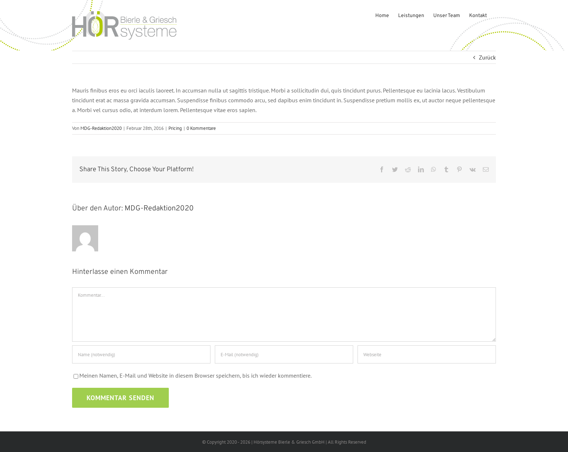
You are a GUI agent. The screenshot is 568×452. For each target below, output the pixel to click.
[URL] (427, 354)
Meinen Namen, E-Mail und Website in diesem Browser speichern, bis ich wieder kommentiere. (195, 375)
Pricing (175, 128)
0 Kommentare (201, 128)
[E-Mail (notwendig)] (284, 354)
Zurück (487, 57)
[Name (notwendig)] (141, 354)
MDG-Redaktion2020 (101, 128)
